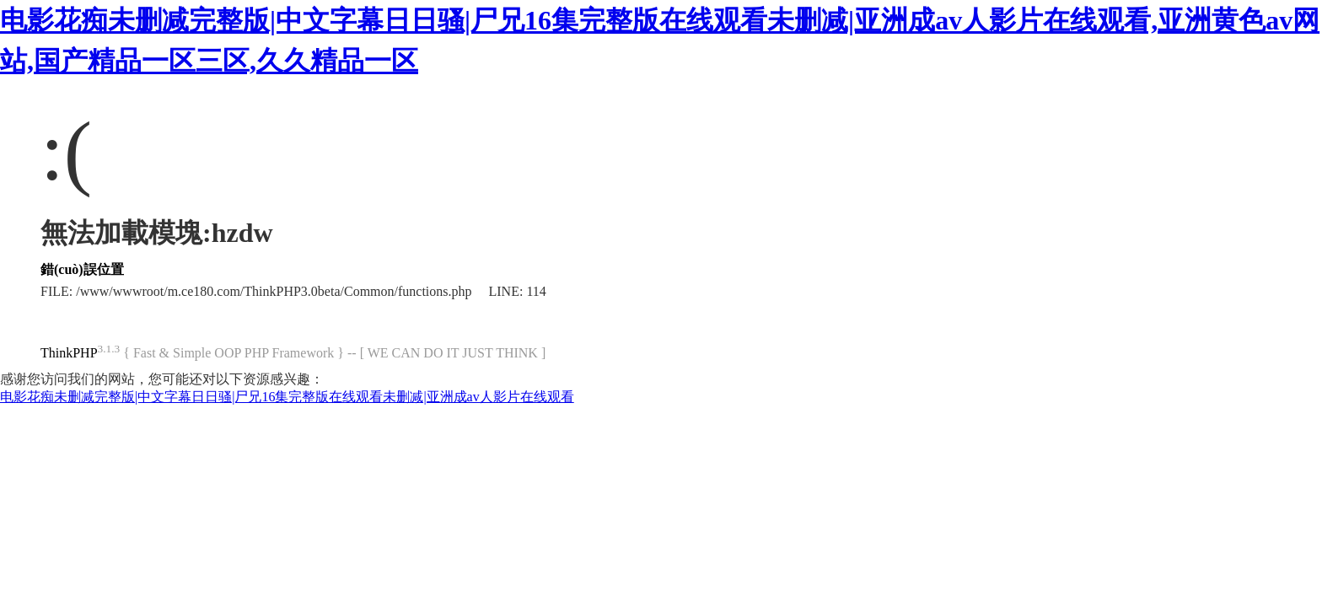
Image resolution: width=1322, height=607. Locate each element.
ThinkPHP (69, 353)
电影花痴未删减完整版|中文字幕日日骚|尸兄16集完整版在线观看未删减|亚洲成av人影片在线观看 (287, 396)
